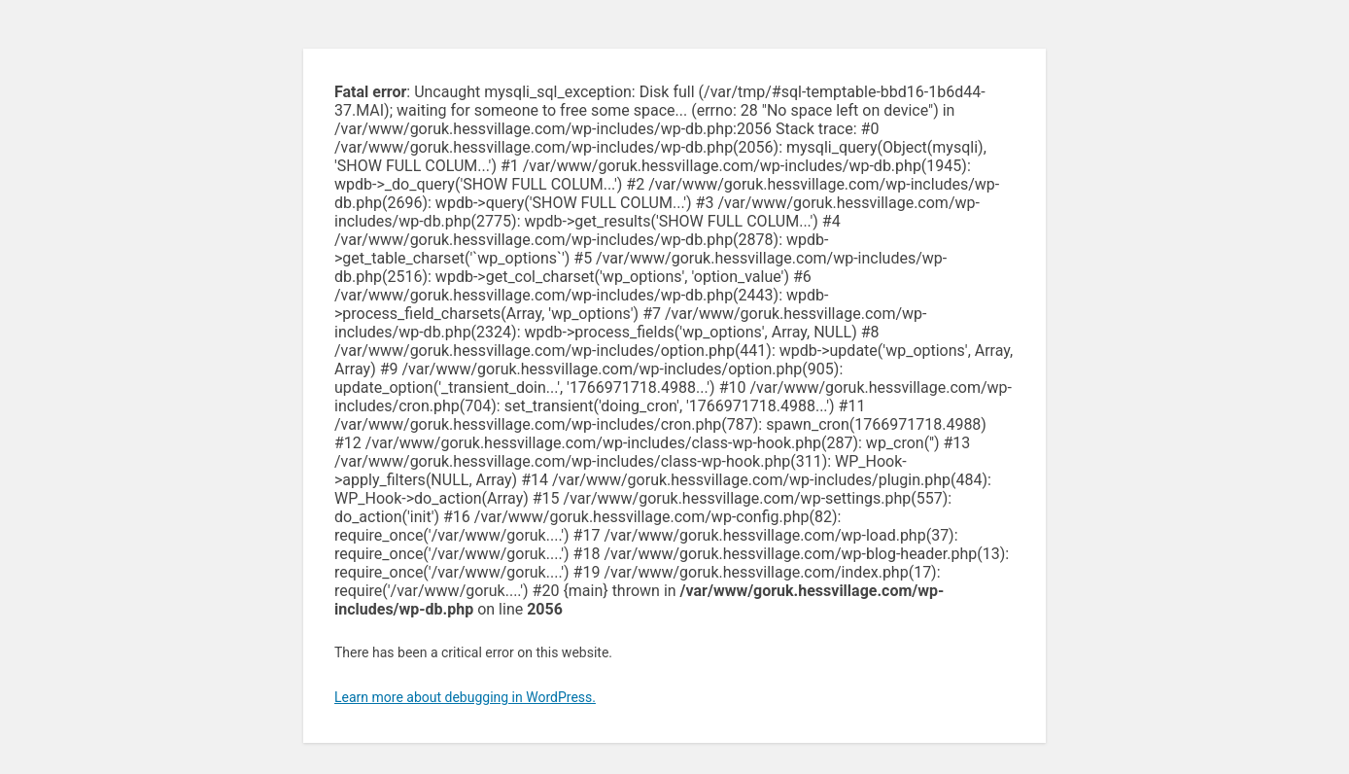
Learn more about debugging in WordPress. (465, 697)
